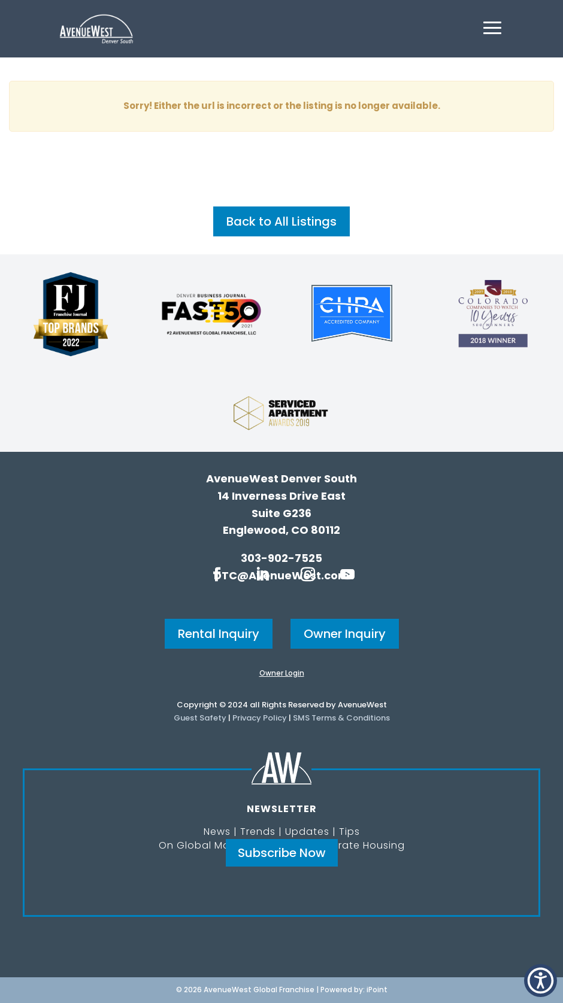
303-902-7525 (281, 558)
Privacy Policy (259, 718)
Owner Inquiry (345, 633)
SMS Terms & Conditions (341, 718)
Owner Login (281, 673)
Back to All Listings (281, 221)
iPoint (377, 989)
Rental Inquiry (218, 633)
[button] (540, 980)
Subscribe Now (282, 852)
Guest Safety (200, 718)
